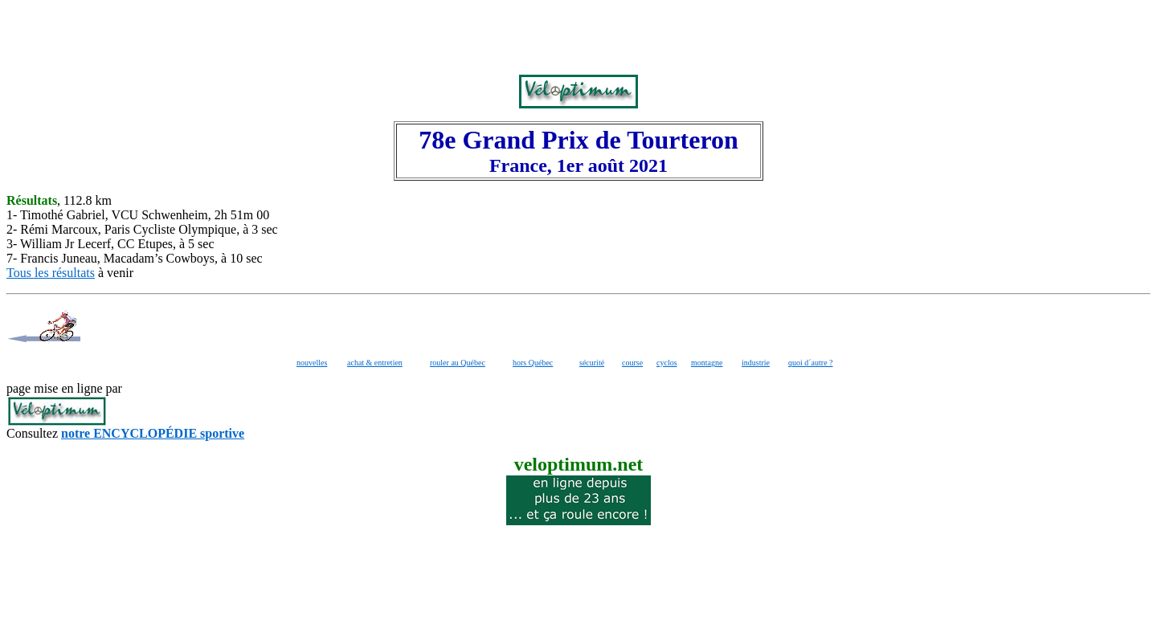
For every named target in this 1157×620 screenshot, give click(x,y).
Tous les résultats (50, 272)
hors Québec (533, 362)
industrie (756, 362)
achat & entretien (375, 362)
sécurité (591, 362)
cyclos (666, 362)
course (632, 362)
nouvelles (311, 362)
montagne (706, 362)
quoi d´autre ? (810, 362)
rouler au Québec (457, 362)
